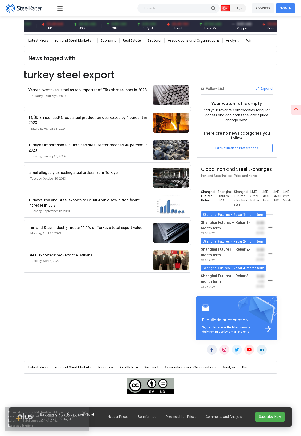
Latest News (38, 40)
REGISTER (263, 8)
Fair (248, 40)
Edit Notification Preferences (236, 148)
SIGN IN (285, 8)
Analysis (232, 40)
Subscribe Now (270, 417)
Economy (108, 40)
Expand (264, 88)
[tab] (208, 196)
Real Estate (132, 40)
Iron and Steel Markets (73, 40)
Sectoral (154, 40)
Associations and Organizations (193, 40)
